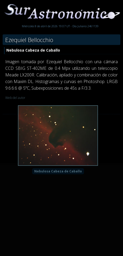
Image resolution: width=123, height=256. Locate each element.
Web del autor (15, 97)
